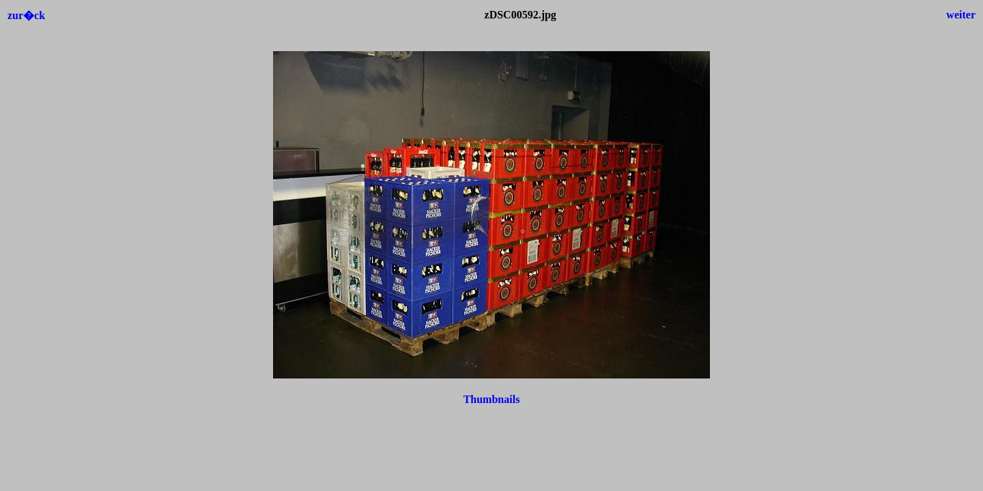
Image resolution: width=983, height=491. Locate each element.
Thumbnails (492, 399)
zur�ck (26, 15)
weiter (960, 14)
